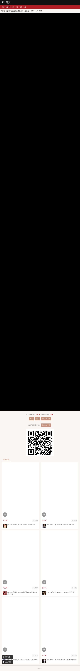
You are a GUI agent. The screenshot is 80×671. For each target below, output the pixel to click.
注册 (24, 7)
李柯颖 (6, 657)
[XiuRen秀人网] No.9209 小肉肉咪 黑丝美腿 (60, 524)
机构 (17, 7)
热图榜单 (8, 7)
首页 (3, 7)
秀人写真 (6, 2)
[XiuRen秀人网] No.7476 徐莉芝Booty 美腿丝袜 (62, 660)
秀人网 (5, 520)
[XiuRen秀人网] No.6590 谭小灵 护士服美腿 (21, 524)
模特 (13, 7)
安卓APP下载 (46, 419)
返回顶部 (7, 662)
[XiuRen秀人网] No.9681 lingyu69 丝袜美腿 (60, 592)
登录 (21, 7)
